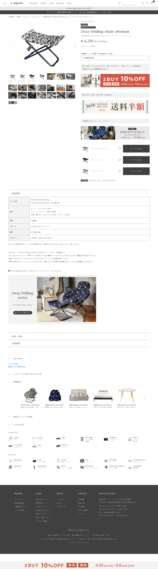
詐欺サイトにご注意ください (79, 530)
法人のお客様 (83, 510)
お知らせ (60, 503)
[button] (12, 398)
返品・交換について (43, 517)
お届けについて (41, 514)
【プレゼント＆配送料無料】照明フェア (61, 12)
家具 (18, 17)
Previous (11, 46)
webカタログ (62, 506)
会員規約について (21, 506)
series (44, 3)
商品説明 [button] (16, 193)
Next (74, 46)
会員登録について (42, 503)
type (51, 3)
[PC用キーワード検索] (130, 3)
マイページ (18, 499)
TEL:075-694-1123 (106, 515)
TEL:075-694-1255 (106, 509)
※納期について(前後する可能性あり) (97, 54)
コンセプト (61, 499)
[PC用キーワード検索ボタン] (119, 3)
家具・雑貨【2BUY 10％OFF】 (80, 8)
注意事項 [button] (16, 343)
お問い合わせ (122, 509)
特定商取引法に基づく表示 (101, 535)
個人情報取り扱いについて (80, 535)
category (33, 3)
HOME (11, 17)
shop (69, 3)
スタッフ (81, 514)
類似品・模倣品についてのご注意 (58, 535)
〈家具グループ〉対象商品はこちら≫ (95, 69)
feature (60, 3)
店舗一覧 (81, 503)
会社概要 (81, 499)
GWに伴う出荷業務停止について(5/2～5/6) (95, 12)
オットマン (35, 17)
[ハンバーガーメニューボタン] (4, 3)
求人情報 (81, 506)
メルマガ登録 (19, 510)
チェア (25, 17)
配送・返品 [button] (17, 336)
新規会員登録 (19, 503)
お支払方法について (43, 510)
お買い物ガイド (41, 499)
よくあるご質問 (41, 521)
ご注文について (41, 506)
